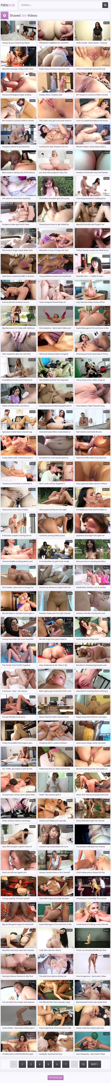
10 (83, 1064)
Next (94, 1064)
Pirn (8, 5)
